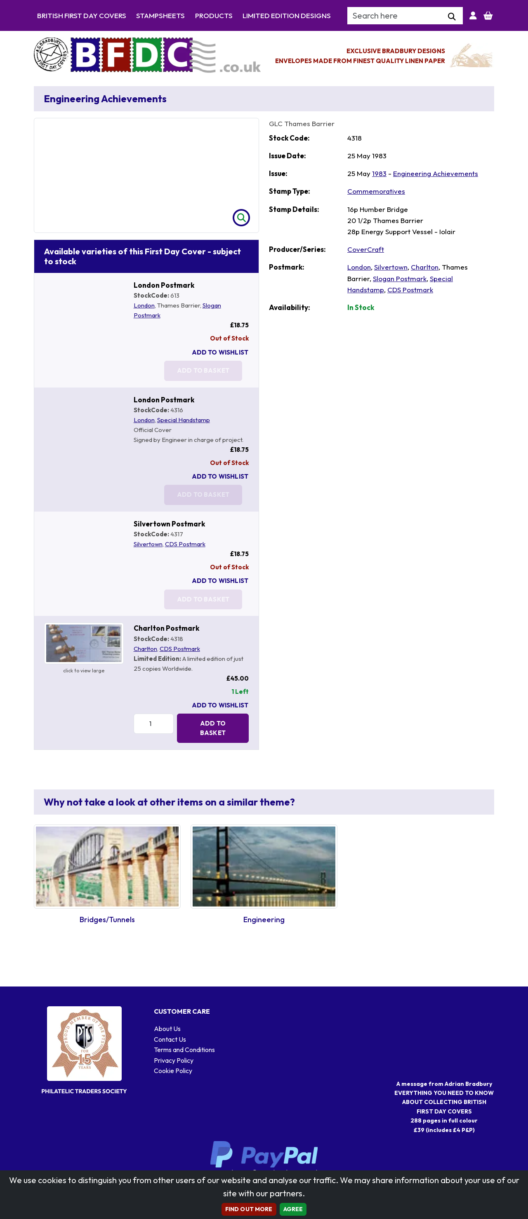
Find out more (249, 1209)
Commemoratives (376, 191)
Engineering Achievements (435, 173)
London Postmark (164, 285)
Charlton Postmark (166, 628)
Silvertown (148, 544)
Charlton (145, 649)
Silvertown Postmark (169, 523)
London (144, 305)
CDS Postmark (185, 544)
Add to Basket (213, 728)
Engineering (264, 919)
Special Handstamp (183, 420)
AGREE (293, 1209)
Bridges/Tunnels (107, 919)
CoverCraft (365, 249)
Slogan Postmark (400, 278)
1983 (379, 173)
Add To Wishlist (220, 352)
